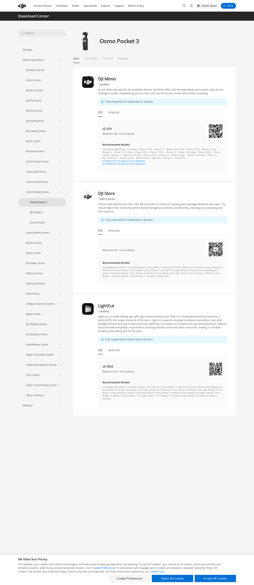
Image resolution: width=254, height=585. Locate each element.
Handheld (62, 5)
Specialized (90, 5)
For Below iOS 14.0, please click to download (123, 163)
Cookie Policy (157, 571)
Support (119, 5)
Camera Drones (43, 5)
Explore (105, 5)
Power (75, 5)
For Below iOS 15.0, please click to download (123, 160)
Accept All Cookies (215, 578)
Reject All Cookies (172, 578)
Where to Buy (136, 5)
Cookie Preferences (104, 568)
